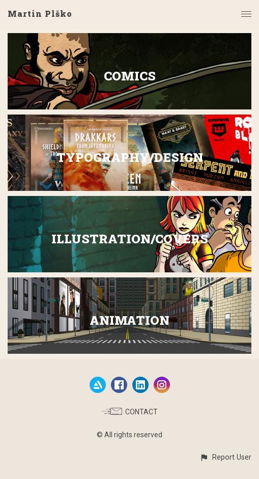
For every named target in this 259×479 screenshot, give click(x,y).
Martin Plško (40, 13)
